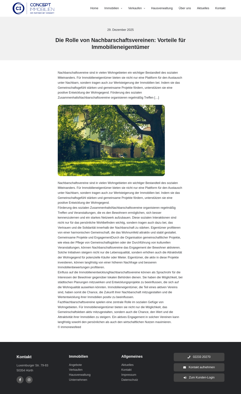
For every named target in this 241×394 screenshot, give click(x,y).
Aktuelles (203, 8)
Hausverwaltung (162, 8)
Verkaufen (137, 8)
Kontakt (220, 8)
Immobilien (114, 8)
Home (94, 8)
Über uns (185, 8)
